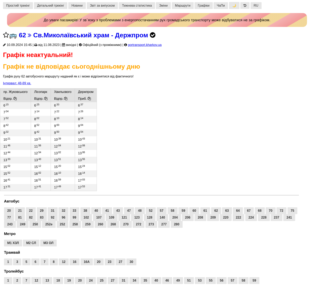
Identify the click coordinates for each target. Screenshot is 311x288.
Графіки (203, 5)
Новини (77, 5)
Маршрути (182, 5)
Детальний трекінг (50, 5)
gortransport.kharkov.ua (145, 45)
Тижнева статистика (137, 5)
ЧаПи (221, 5)
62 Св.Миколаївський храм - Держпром (83, 35)
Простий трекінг (18, 5)
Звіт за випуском (102, 5)
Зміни (163, 5)
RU (256, 5)
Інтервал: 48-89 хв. (17, 83)
